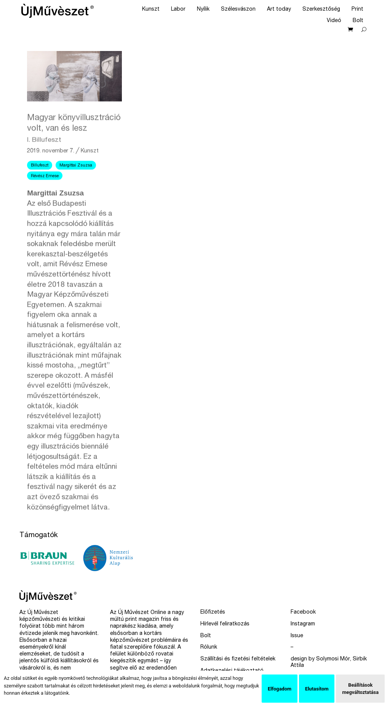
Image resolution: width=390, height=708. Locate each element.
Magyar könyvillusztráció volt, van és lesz (74, 154)
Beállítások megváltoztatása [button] (360, 688)
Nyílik (203, 9)
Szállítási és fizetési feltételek (237, 659)
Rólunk (208, 647)
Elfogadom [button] (279, 689)
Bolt (358, 21)
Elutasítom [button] (316, 689)
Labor (178, 9)
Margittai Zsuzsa (75, 191)
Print (357, 9)
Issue (297, 636)
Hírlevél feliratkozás (224, 624)
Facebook (303, 612)
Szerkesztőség (321, 9)
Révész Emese (45, 201)
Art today (279, 9)
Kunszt (151, 9)
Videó (334, 21)
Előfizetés (212, 612)
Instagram (303, 624)
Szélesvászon (238, 9)
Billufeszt (39, 191)
